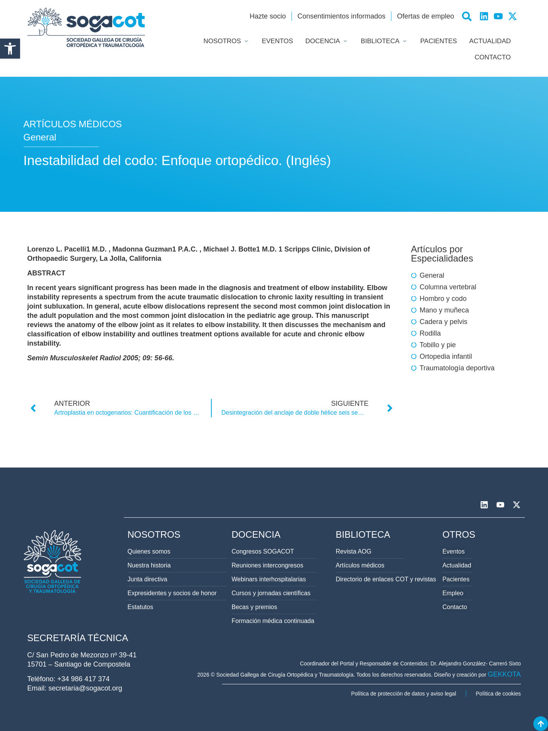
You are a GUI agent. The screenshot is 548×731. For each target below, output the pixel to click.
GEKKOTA (504, 674)
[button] (10, 49)
